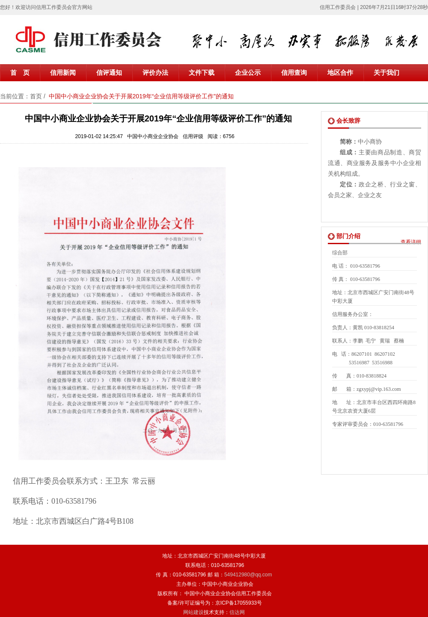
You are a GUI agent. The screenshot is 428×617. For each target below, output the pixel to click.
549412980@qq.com (248, 575)
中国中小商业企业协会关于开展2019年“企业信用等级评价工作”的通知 (141, 96)
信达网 (237, 612)
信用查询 (294, 72)
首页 (36, 96)
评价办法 (155, 72)
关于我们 (386, 72)
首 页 (20, 72)
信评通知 (109, 72)
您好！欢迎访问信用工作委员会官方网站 (46, 7)
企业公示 (248, 72)
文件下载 (201, 72)
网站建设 (193, 612)
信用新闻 (63, 72)
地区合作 (340, 72)
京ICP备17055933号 (238, 603)
